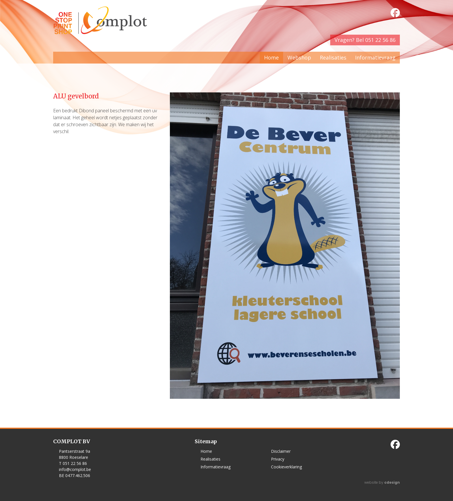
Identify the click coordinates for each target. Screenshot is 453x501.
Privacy (277, 459)
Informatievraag (375, 57)
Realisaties (333, 57)
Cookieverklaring (286, 467)
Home (271, 57)
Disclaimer (281, 451)
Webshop (299, 57)
